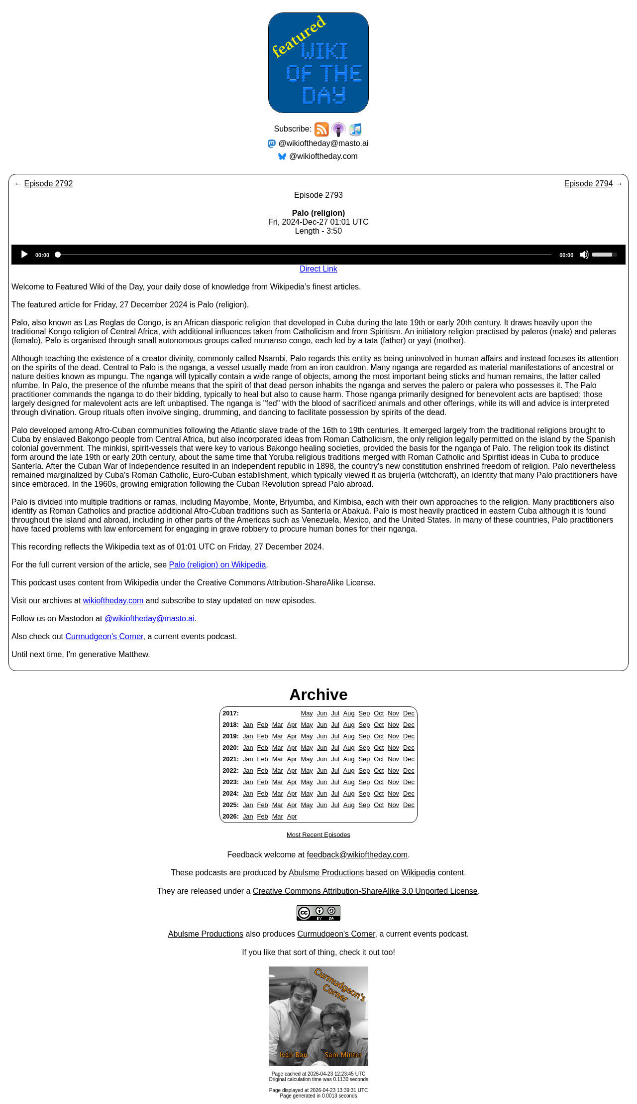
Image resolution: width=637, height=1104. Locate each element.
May (307, 713)
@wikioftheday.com (323, 156)
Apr (292, 724)
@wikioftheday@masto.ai (324, 143)
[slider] (304, 254)
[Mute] (584, 255)
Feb (262, 724)
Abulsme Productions (326, 872)
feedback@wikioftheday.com (357, 854)
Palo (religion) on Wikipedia (217, 564)
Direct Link (318, 269)
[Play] (24, 255)
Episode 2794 (588, 183)
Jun (322, 713)
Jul (335, 713)
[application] (318, 255)
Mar (277, 724)
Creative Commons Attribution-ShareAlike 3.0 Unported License (365, 891)
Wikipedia (418, 872)
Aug (349, 713)
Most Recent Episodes (318, 834)
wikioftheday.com (113, 600)
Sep (364, 713)
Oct (379, 713)
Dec (409, 713)
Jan (248, 724)
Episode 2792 (48, 183)
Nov (393, 713)
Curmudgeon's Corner (104, 636)
